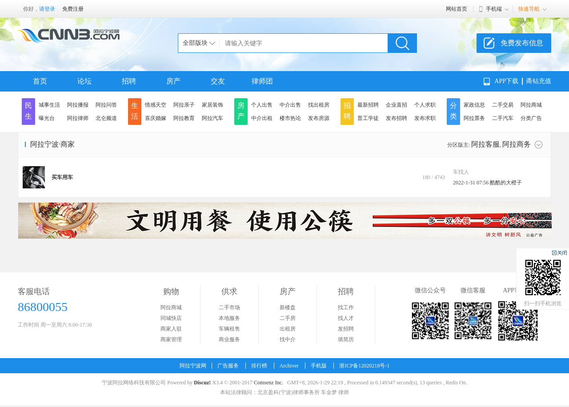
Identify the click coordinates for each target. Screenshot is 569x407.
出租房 (288, 329)
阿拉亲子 (184, 105)
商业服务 (229, 339)
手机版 (319, 366)
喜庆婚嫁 (155, 118)
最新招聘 (368, 105)
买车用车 (62, 177)
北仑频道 (106, 118)
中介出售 (290, 105)
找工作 (346, 307)
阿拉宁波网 (193, 366)
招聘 (129, 81)
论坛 (84, 81)
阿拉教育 (184, 118)
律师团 (262, 81)
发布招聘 (396, 118)
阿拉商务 (516, 144)
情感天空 (155, 105)
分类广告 (531, 118)
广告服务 (228, 366)
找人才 (346, 318)
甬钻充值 (538, 81)
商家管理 (171, 339)
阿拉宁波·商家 (52, 144)
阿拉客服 (485, 144)
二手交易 (502, 105)
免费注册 (73, 9)
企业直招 (396, 105)
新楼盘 (288, 307)
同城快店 (171, 318)
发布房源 (318, 118)
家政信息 (474, 105)
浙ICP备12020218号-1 (364, 366)
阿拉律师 (77, 118)
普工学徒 (368, 118)
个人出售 (261, 105)
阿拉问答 (106, 105)
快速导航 (529, 9)
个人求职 (425, 105)
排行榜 (259, 366)
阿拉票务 (474, 118)
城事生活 (49, 105)
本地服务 (229, 318)
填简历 (346, 339)
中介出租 (261, 118)
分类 (453, 111)
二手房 (288, 318)
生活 (134, 111)
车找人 (461, 172)
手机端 (494, 9)
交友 (218, 81)
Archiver (289, 366)
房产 (173, 81)
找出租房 (318, 105)
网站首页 (456, 9)
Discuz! (202, 382)
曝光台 (47, 118)
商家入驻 (171, 329)
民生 (28, 111)
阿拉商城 (531, 105)
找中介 (288, 339)
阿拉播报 (77, 105)
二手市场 (229, 307)
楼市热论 (290, 118)
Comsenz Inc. (268, 382)
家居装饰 (212, 105)
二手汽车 (502, 118)
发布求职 (425, 118)
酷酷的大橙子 (506, 183)
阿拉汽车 (212, 118)
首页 (40, 81)
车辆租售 (229, 329)
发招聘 (346, 329)
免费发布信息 (522, 43)
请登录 (47, 9)
